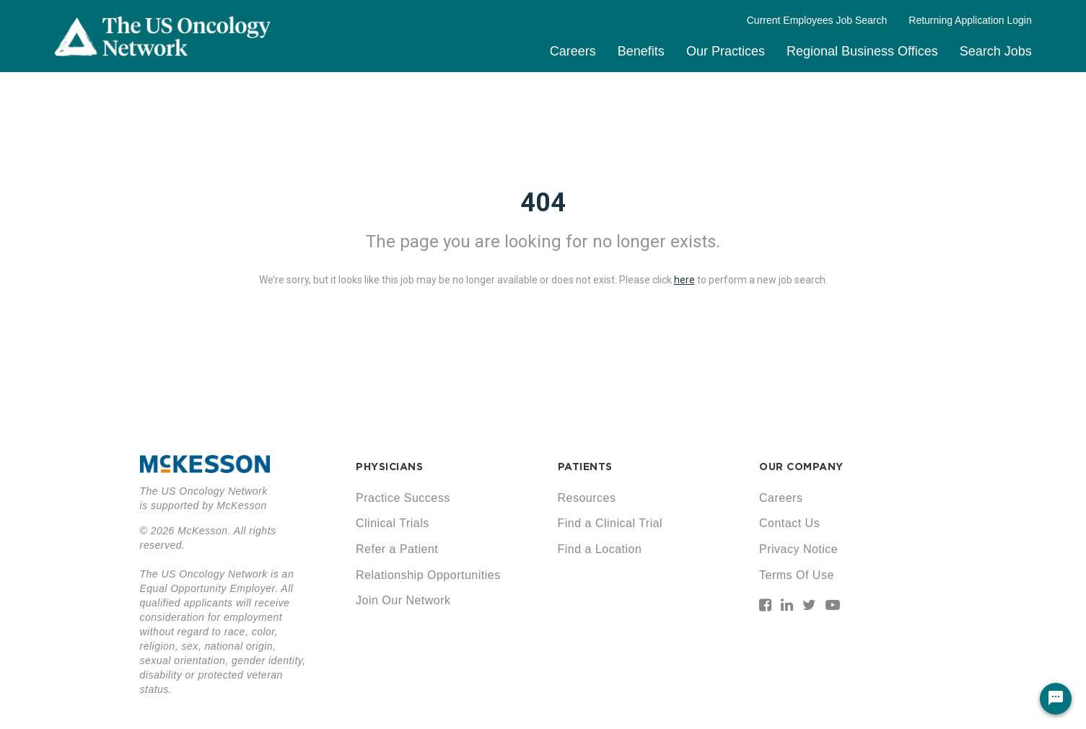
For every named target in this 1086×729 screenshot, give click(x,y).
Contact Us (789, 523)
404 (543, 202)
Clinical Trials (392, 523)
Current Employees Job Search (817, 20)
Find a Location (600, 549)
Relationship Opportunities (428, 575)
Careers (573, 51)
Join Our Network (403, 600)
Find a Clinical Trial (610, 523)
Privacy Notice (798, 549)
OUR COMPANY (801, 466)
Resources (587, 498)
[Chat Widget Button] (1056, 699)
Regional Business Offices (862, 51)
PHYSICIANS (389, 466)
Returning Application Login (969, 20)
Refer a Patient (397, 549)
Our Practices (725, 51)
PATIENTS (585, 466)
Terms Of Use (796, 575)
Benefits (641, 51)
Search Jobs (996, 51)
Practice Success (403, 498)
